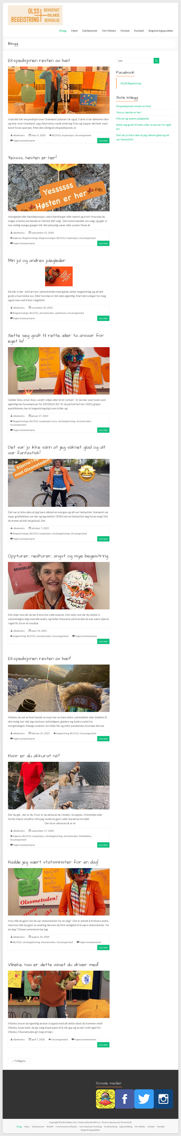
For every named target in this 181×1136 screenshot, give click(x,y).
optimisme (60, 312)
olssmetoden (46, 312)
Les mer (103, 140)
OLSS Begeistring (130, 83)
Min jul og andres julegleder (37, 260)
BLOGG (56, 135)
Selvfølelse (85, 835)
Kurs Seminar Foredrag (91, 1126)
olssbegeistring (66, 421)
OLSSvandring (110, 1126)
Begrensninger (47, 237)
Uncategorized (83, 135)
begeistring (19, 635)
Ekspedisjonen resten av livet (39, 60)
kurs (54, 421)
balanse (17, 237)
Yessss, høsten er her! (32, 158)
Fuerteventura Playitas (66, 1126)
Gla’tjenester (90, 30)
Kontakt (139, 30)
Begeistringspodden (160, 30)
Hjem (74, 30)
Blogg (63, 30)
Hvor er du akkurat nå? (34, 756)
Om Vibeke (109, 30)
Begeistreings (30, 237)
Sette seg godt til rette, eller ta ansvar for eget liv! (56, 338)
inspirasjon (68, 135)
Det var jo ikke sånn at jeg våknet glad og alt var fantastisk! (57, 450)
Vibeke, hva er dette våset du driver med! (53, 964)
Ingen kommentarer (24, 140)
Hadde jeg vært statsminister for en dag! (53, 862)
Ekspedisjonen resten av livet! (39, 658)
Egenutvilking (125, 1126)
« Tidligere (19, 1060)
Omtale (125, 30)
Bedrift (50, 1126)
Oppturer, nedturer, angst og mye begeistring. (58, 556)
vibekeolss (19, 135)
